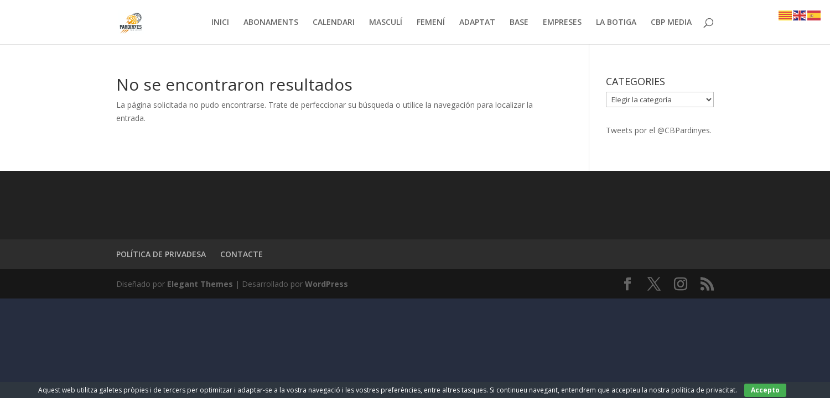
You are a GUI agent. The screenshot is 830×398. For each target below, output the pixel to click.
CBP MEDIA (671, 22)
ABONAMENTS (270, 22)
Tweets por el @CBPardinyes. (659, 130)
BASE (519, 22)
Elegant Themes (200, 284)
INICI (220, 22)
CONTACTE (241, 254)
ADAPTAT (477, 22)
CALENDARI (334, 22)
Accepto (765, 390)
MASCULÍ (385, 22)
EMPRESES (562, 22)
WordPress (326, 284)
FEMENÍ (431, 22)
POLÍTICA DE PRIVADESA (161, 254)
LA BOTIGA (616, 22)
